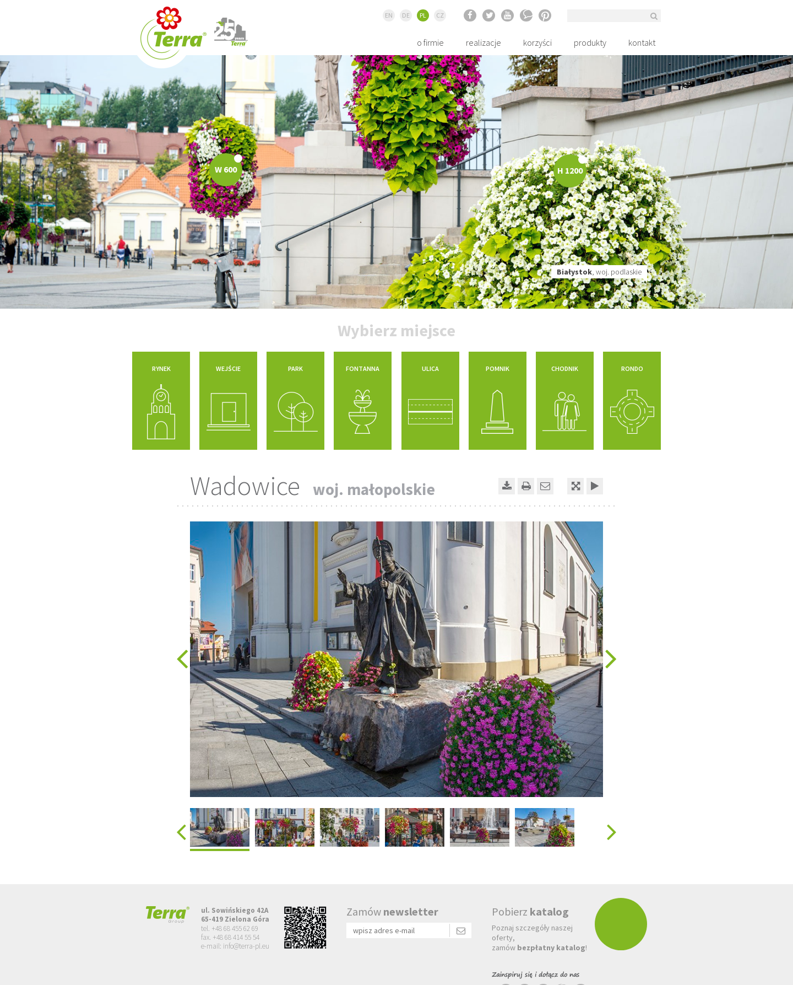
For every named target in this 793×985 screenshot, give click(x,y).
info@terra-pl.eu (246, 946)
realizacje (483, 42)
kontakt (641, 42)
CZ (440, 15)
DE (406, 15)
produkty (590, 42)
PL (423, 15)
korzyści (537, 42)
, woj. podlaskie (599, 272)
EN (389, 15)
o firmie (430, 42)
